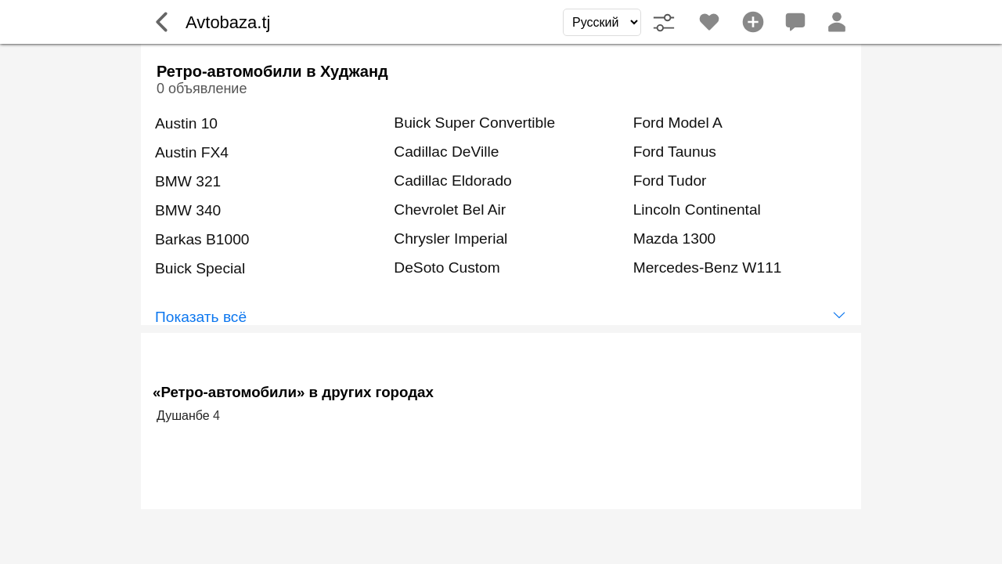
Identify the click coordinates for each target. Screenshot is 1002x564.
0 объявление (202, 88)
